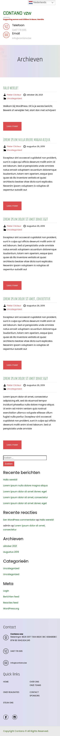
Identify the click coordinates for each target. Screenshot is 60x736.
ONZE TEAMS (35, 685)
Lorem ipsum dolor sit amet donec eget (25, 218)
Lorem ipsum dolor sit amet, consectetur (26, 298)
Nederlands (37, 2)
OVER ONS (34, 681)
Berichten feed (11, 596)
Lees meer (12, 126)
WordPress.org (11, 608)
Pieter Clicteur (14, 94)
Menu (6, 5)
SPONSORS (35, 695)
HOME (6, 681)
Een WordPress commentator (19, 519)
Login (6, 590)
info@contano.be (18, 662)
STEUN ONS (8, 702)
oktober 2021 (10, 546)
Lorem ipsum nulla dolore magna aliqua (26, 139)
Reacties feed (10, 602)
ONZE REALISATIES (11, 692)
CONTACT (34, 692)
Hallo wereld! (10, 87)
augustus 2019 (11, 552)
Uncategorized (14, 98)
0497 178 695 (16, 651)
